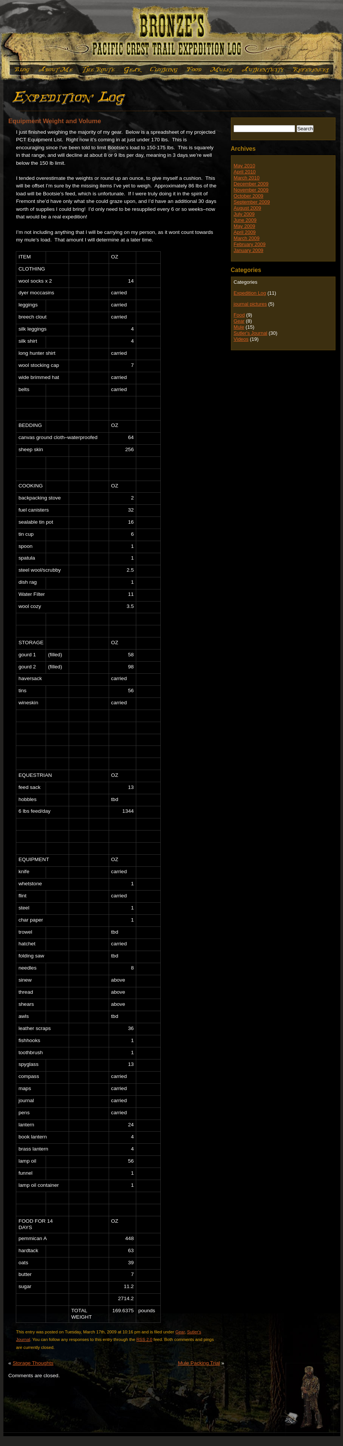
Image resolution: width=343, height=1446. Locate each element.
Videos (241, 339)
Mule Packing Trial (199, 1363)
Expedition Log (20, 69)
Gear (133, 69)
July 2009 (244, 214)
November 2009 (251, 190)
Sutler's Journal (250, 333)
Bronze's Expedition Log (171, 34)
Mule (221, 69)
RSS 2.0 (144, 1339)
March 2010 (247, 178)
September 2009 (252, 202)
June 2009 (245, 220)
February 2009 (250, 244)
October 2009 (248, 196)
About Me (55, 69)
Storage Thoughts (32, 1363)
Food (193, 69)
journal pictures (250, 304)
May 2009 (244, 226)
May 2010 (244, 166)
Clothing (164, 69)
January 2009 (248, 250)
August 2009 (247, 208)
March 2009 (247, 238)
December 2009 (251, 184)
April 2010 (245, 172)
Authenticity (263, 69)
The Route (98, 69)
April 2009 (245, 232)
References (311, 69)
